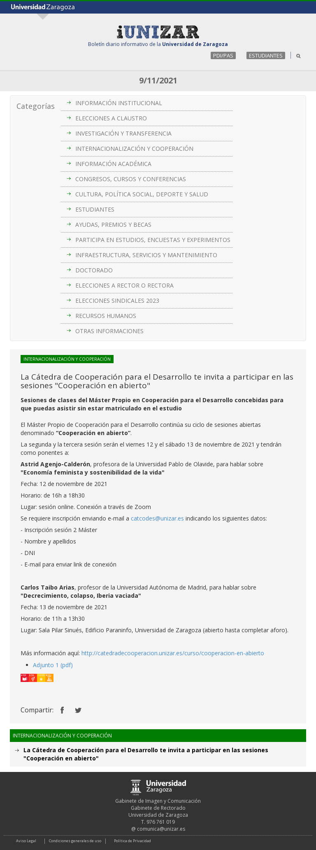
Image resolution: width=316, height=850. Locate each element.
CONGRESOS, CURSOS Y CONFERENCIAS (130, 179)
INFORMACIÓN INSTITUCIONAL (118, 103)
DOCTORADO (94, 270)
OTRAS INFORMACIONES (109, 331)
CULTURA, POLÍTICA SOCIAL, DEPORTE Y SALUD (141, 194)
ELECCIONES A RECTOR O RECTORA (124, 285)
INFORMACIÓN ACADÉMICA (113, 164)
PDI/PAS (223, 55)
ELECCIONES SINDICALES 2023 (117, 300)
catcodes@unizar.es (157, 518)
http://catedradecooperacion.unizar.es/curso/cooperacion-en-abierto (172, 653)
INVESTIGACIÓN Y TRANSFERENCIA (123, 133)
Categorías (35, 106)
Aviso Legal (26, 840)
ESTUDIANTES (266, 55)
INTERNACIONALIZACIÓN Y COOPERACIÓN (134, 148)
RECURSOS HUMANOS (105, 316)
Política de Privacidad (132, 840)
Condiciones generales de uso (75, 840)
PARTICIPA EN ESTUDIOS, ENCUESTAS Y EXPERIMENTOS (152, 240)
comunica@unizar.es (161, 828)
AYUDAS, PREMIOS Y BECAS (113, 224)
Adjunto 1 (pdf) (53, 665)
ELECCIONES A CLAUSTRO (111, 118)
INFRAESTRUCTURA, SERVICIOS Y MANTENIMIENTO (146, 255)
